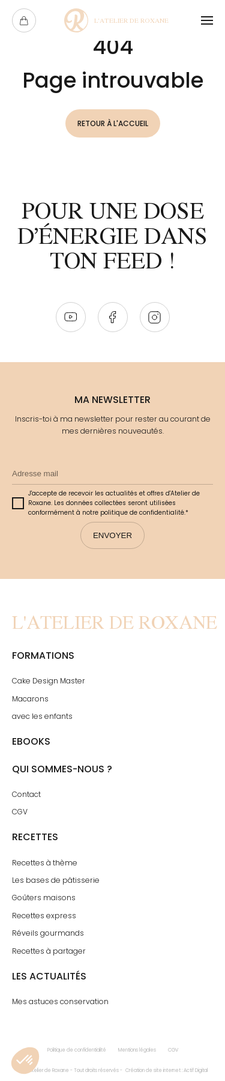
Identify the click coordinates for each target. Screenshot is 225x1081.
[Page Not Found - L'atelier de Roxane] (116, 20)
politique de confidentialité (142, 512)
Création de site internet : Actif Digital (166, 1070)
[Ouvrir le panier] (24, 20)
